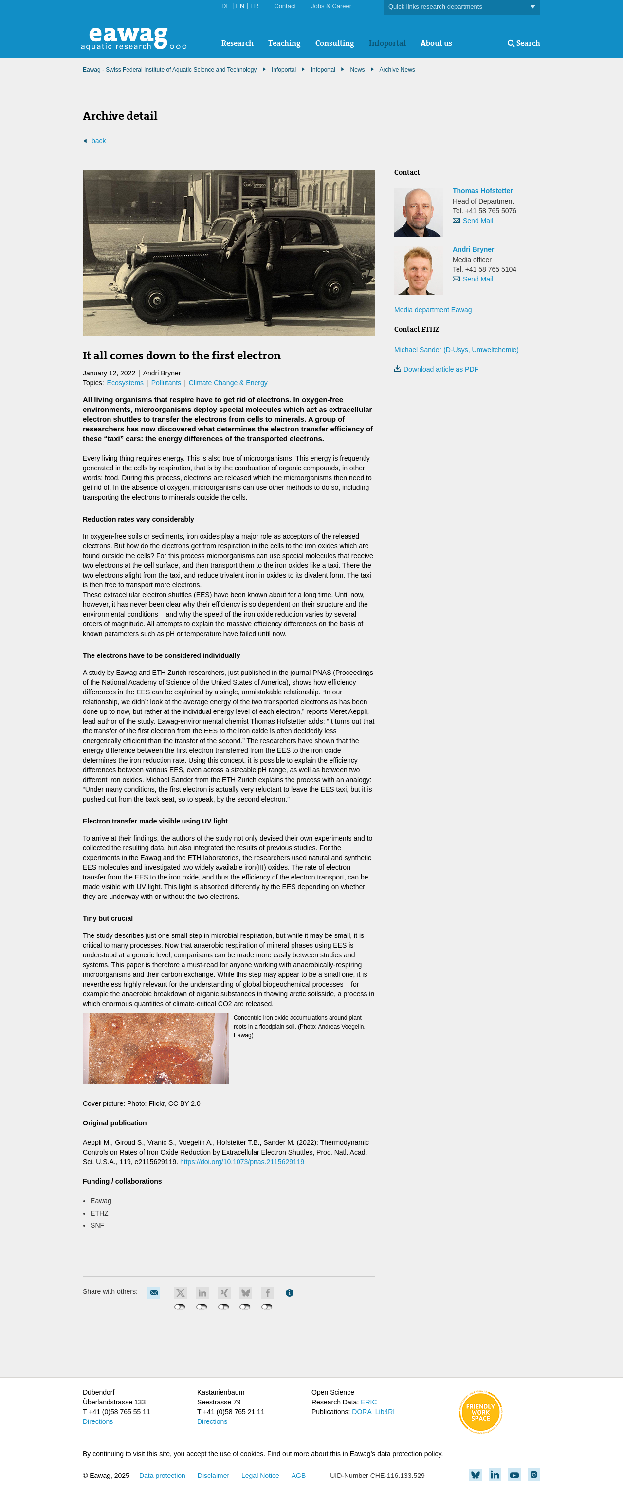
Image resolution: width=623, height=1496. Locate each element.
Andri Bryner (474, 249)
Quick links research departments (461, 7)
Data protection (162, 1475)
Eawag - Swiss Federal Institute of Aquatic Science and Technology (170, 69)
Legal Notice (260, 1475)
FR (254, 6)
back (99, 141)
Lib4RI (385, 1412)
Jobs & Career (331, 6)
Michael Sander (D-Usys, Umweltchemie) (456, 350)
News (357, 69)
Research (237, 43)
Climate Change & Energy (228, 383)
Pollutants (166, 383)
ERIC (369, 1402)
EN (240, 6)
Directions (98, 1421)
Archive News (397, 69)
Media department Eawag (433, 310)
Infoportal (387, 43)
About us (436, 43)
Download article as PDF (436, 369)
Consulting (334, 43)
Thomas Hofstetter (483, 190)
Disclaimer (213, 1475)
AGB (299, 1475)
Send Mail (478, 220)
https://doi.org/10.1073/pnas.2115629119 (242, 1162)
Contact (285, 6)
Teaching (284, 43)
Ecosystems (125, 383)
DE (225, 6)
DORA (361, 1412)
